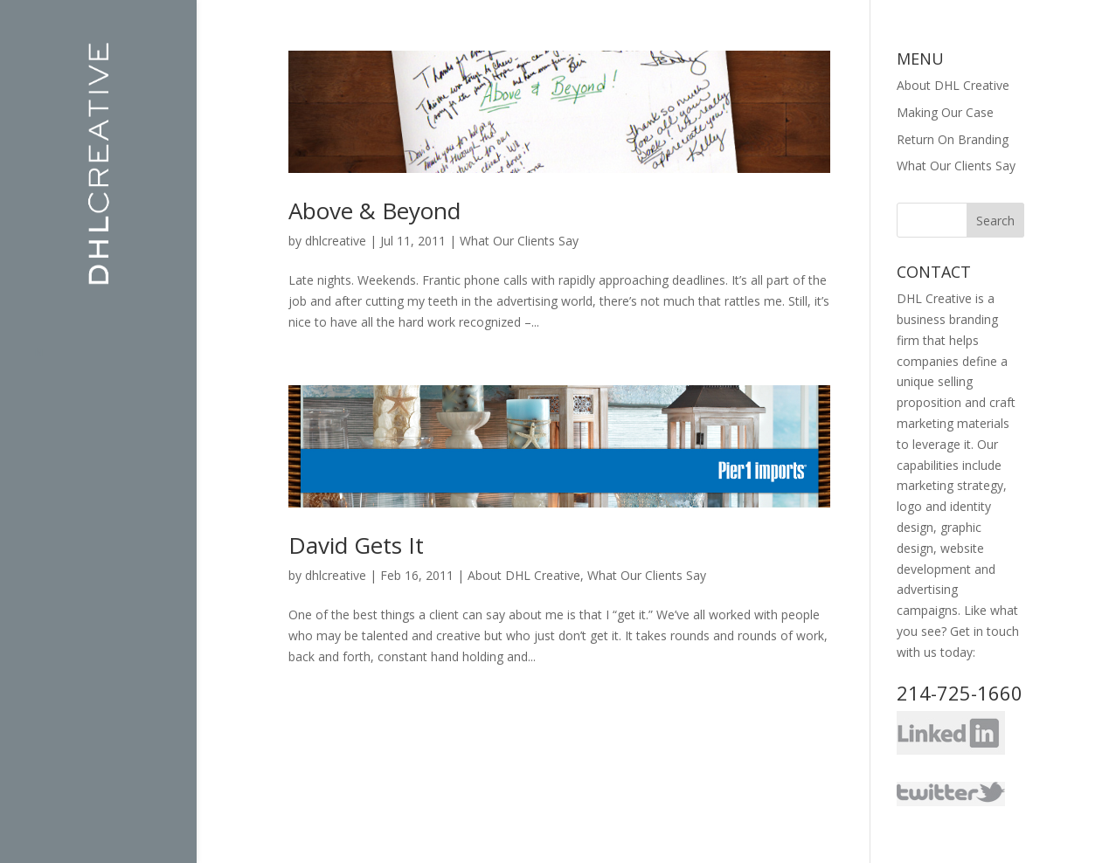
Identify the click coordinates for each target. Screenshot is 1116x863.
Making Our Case (945, 112)
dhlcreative (335, 240)
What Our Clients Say (519, 240)
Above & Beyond (374, 210)
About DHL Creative (524, 575)
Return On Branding (953, 139)
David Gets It (356, 545)
